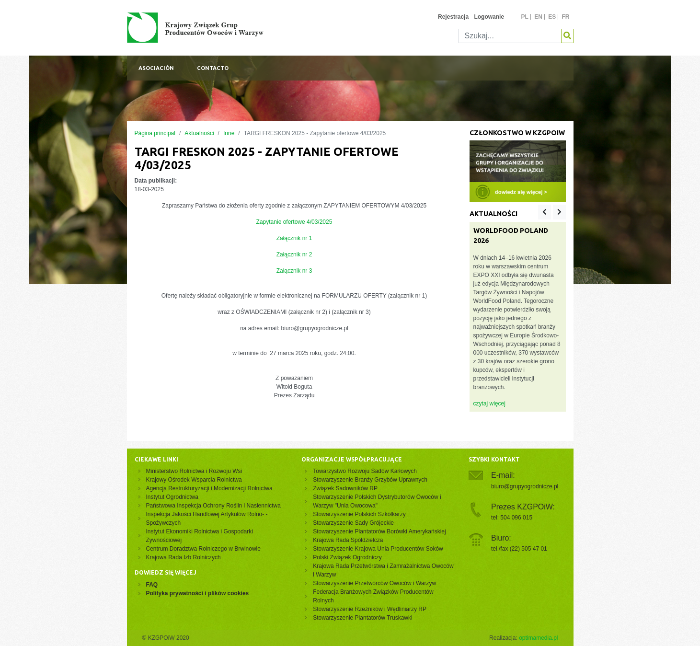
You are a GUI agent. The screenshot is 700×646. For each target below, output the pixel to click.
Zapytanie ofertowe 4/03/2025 (294, 222)
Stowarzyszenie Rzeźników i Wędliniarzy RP (369, 609)
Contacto (213, 68)
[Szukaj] (510, 36)
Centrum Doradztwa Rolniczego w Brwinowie (203, 548)
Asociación (156, 68)
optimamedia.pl (538, 637)
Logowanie (489, 16)
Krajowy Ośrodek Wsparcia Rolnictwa (194, 479)
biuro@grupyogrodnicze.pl (524, 486)
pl (524, 16)
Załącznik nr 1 (294, 238)
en (538, 16)
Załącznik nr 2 (294, 254)
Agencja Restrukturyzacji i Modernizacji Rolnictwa (209, 488)
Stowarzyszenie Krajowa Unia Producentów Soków (378, 548)
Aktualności (199, 133)
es (552, 16)
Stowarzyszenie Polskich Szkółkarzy (359, 514)
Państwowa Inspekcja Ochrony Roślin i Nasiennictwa (213, 505)
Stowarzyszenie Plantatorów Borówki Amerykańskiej (379, 531)
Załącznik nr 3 (294, 270)
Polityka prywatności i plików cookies (197, 593)
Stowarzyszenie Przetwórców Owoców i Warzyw (374, 583)
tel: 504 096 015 (511, 517)
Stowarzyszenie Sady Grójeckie (353, 522)
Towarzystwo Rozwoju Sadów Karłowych (366, 471)
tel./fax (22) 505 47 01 (519, 548)
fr (566, 16)
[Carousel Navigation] (551, 212)
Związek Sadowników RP (345, 488)
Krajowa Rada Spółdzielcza (348, 540)
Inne (228, 133)
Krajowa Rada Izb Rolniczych (183, 557)
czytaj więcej (489, 403)
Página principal (155, 133)
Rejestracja (453, 16)
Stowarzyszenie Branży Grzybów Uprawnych (370, 479)
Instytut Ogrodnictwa (172, 497)
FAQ (152, 584)
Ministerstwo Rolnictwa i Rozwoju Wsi (194, 471)
